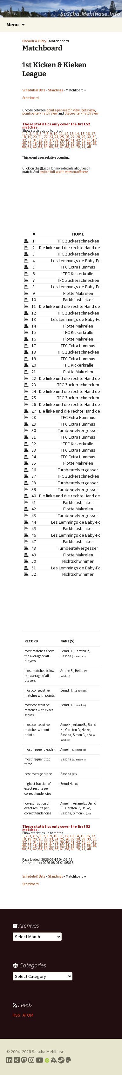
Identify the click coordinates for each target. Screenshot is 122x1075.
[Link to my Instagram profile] (31, 1060)
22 (46, 137)
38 (56, 140)
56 (78, 143)
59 (94, 143)
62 (35, 146)
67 (62, 146)
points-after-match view (40, 113)
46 (24, 143)
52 (56, 143)
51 (51, 143)
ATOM (28, 1015)
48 (35, 143)
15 (83, 133)
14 (77, 133)
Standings (55, 90)
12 (66, 133)
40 (67, 140)
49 (40, 143)
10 (56, 133)
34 (35, 140)
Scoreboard (30, 98)
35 (40, 140)
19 (29, 137)
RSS (16, 1015)
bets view (88, 110)
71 (83, 146)
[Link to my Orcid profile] (47, 1060)
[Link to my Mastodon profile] (24, 1060)
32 (24, 140)
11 (61, 133)
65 (51, 146)
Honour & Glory (34, 40)
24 (56, 137)
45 (94, 140)
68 (67, 146)
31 (94, 137)
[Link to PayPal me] (68, 1060)
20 (35, 137)
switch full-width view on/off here (64, 171)
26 (67, 137)
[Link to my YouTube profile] (40, 1060)
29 (83, 137)
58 (89, 143)
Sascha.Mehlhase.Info (90, 13)
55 (73, 143)
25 (62, 137)
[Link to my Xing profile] (17, 1060)
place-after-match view (81, 113)
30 (89, 137)
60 (24, 146)
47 (29, 143)
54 (67, 143)
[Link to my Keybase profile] (54, 1060)
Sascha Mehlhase (48, 1051)
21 (40, 137)
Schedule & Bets (33, 90)
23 (51, 137)
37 (51, 140)
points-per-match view (63, 110)
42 (78, 140)
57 (83, 143)
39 (62, 140)
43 (83, 140)
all (89, 146)
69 (73, 146)
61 (29, 146)
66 (56, 146)
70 (78, 146)
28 (78, 137)
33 (29, 140)
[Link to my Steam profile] (61, 1060)
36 (46, 140)
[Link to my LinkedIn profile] (9, 1060)
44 (89, 140)
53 (62, 143)
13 (72, 133)
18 (24, 137)
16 (88, 133)
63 (40, 146)
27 (73, 137)
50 (46, 143)
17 (93, 133)
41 (73, 140)
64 (46, 146)
